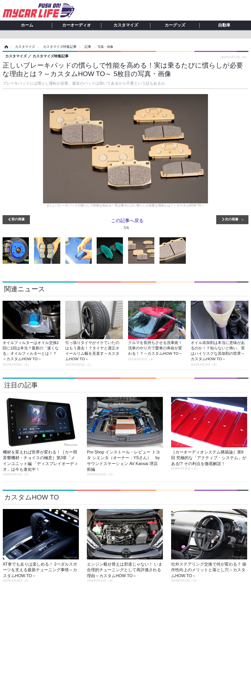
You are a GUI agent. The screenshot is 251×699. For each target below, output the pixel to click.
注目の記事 (21, 385)
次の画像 (231, 219)
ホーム (27, 25)
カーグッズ (175, 25)
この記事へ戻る (127, 225)
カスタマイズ (125, 25)
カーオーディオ (76, 25)
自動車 (224, 25)
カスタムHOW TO (31, 497)
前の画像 (18, 219)
